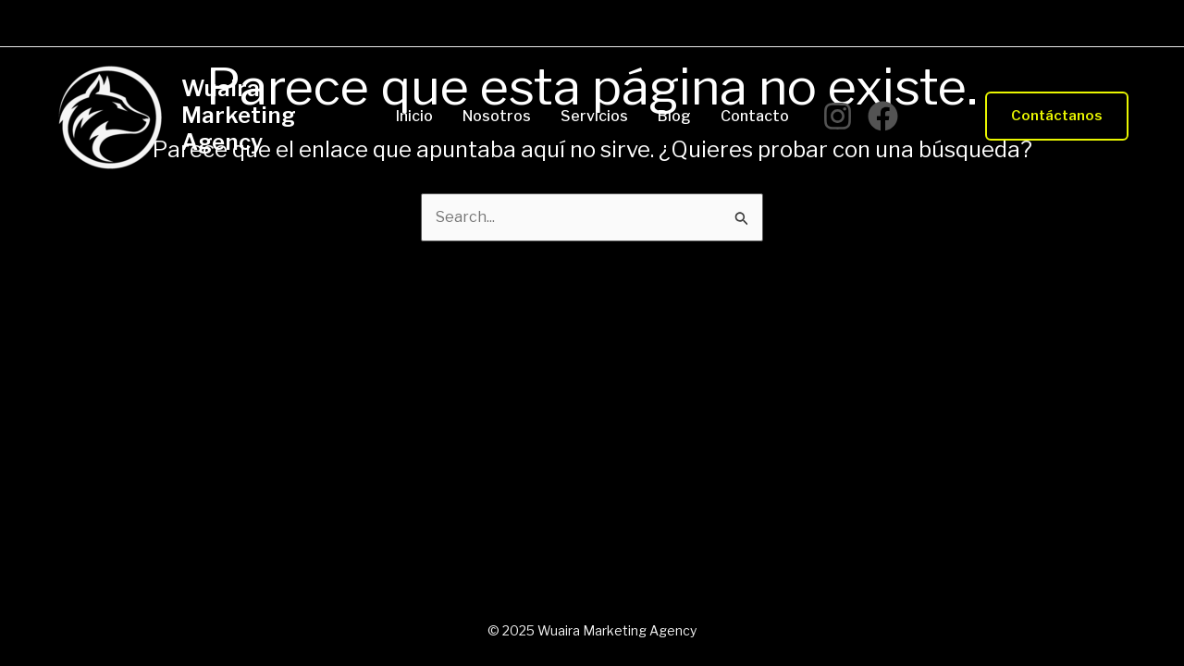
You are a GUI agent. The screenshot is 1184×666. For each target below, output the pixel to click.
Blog (674, 116)
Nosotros (496, 116)
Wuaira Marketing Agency (238, 115)
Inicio (414, 116)
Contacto (755, 116)
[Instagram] (837, 116)
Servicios (594, 116)
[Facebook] (883, 116)
